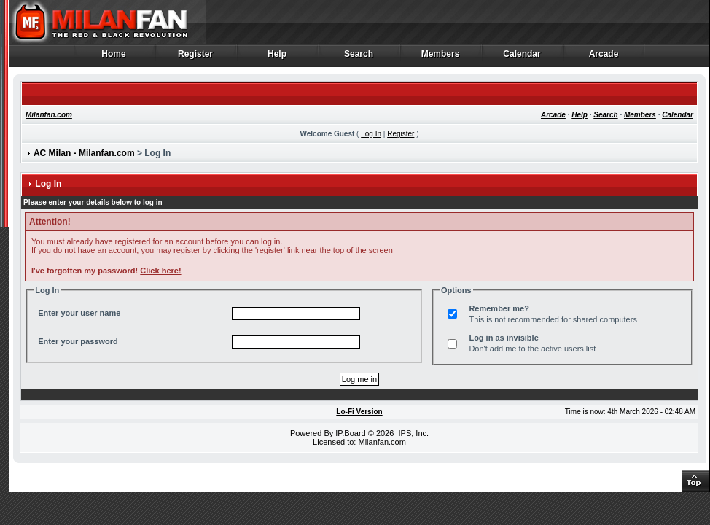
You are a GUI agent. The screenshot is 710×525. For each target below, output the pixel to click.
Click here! (160, 270)
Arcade (603, 57)
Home (114, 57)
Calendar (522, 57)
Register (195, 57)
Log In (371, 134)
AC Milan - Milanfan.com (84, 153)
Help (277, 57)
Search (359, 57)
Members (440, 57)
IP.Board (350, 433)
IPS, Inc (412, 433)
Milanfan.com (49, 115)
